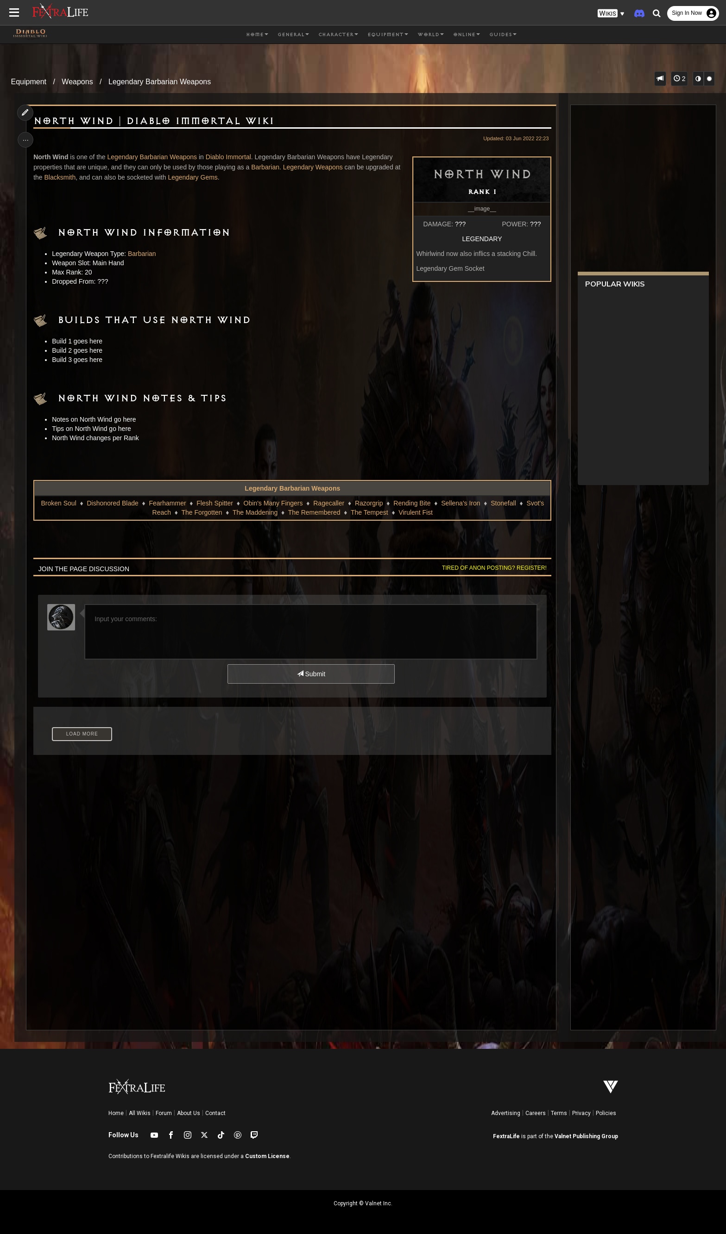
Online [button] (466, 34)
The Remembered (314, 512)
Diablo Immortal (229, 157)
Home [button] (257, 34)
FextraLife (506, 1136)
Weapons (77, 81)
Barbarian (267, 167)
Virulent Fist (415, 512)
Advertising (505, 1113)
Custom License (267, 1156)
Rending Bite (411, 503)
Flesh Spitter (214, 503)
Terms (559, 1113)
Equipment (29, 81)
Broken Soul (58, 503)
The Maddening (255, 512)
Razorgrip (369, 503)
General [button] (293, 34)
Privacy (581, 1113)
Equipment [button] (387, 34)
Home (116, 1113)
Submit (311, 674)
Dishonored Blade (112, 503)
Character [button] (338, 34)
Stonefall (503, 503)
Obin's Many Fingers (273, 503)
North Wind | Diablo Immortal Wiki (155, 121)
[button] (611, 14)
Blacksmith (61, 177)
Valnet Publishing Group (586, 1136)
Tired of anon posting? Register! (493, 568)
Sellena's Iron (460, 503)
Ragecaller (328, 503)
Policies (606, 1113)
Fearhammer (167, 503)
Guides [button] (503, 34)
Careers (535, 1113)
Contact (215, 1113)
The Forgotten (201, 512)
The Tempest (369, 512)
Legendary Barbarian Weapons (159, 81)
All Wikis (140, 1113)
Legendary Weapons (314, 167)
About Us (188, 1113)
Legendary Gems (194, 177)
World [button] (430, 34)
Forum (164, 1113)
